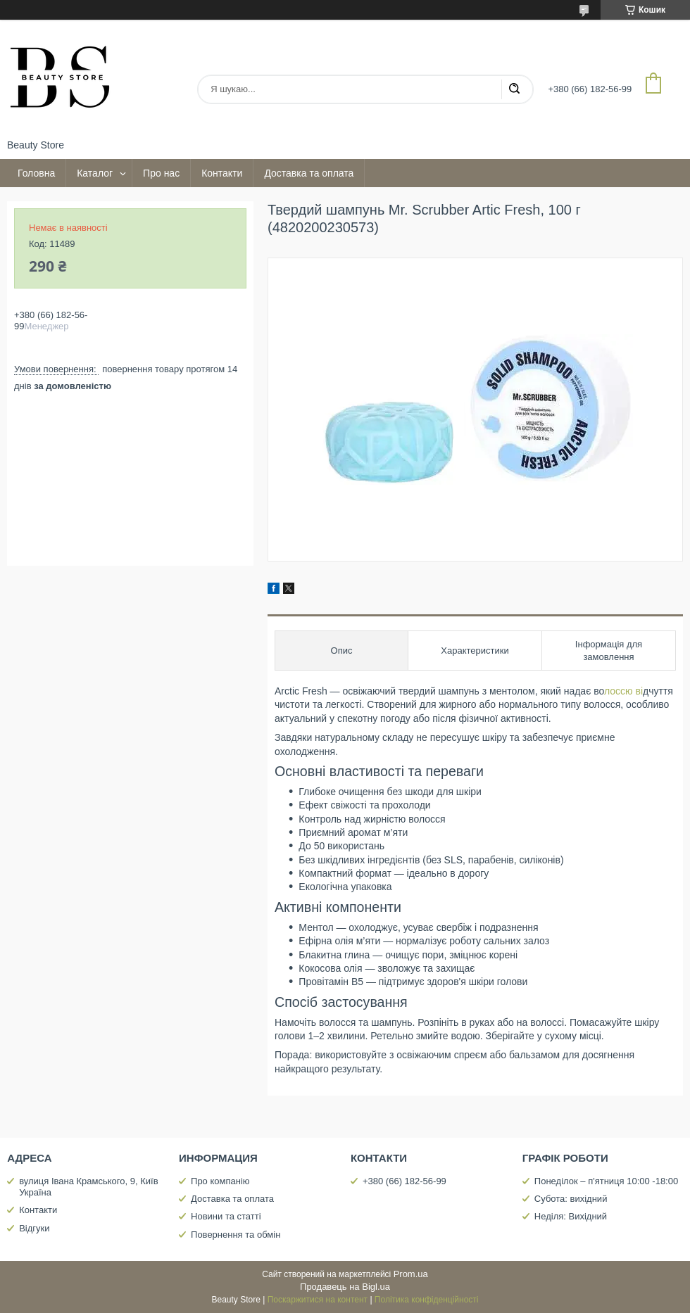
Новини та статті (226, 1216)
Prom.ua (411, 1274)
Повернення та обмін (235, 1234)
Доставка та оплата (308, 173)
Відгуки (34, 1228)
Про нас (161, 173)
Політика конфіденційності (427, 1300)
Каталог (95, 173)
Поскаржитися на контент (318, 1300)
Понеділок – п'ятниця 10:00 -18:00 (606, 1181)
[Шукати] (514, 89)
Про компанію (220, 1181)
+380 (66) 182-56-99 (404, 1181)
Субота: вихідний (571, 1198)
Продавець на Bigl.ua (345, 1286)
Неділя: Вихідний (570, 1216)
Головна (36, 173)
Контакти (221, 173)
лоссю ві (623, 691)
